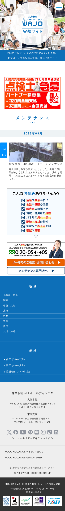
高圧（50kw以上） (16, 365)
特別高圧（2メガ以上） (18, 371)
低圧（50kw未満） (16, 359)
